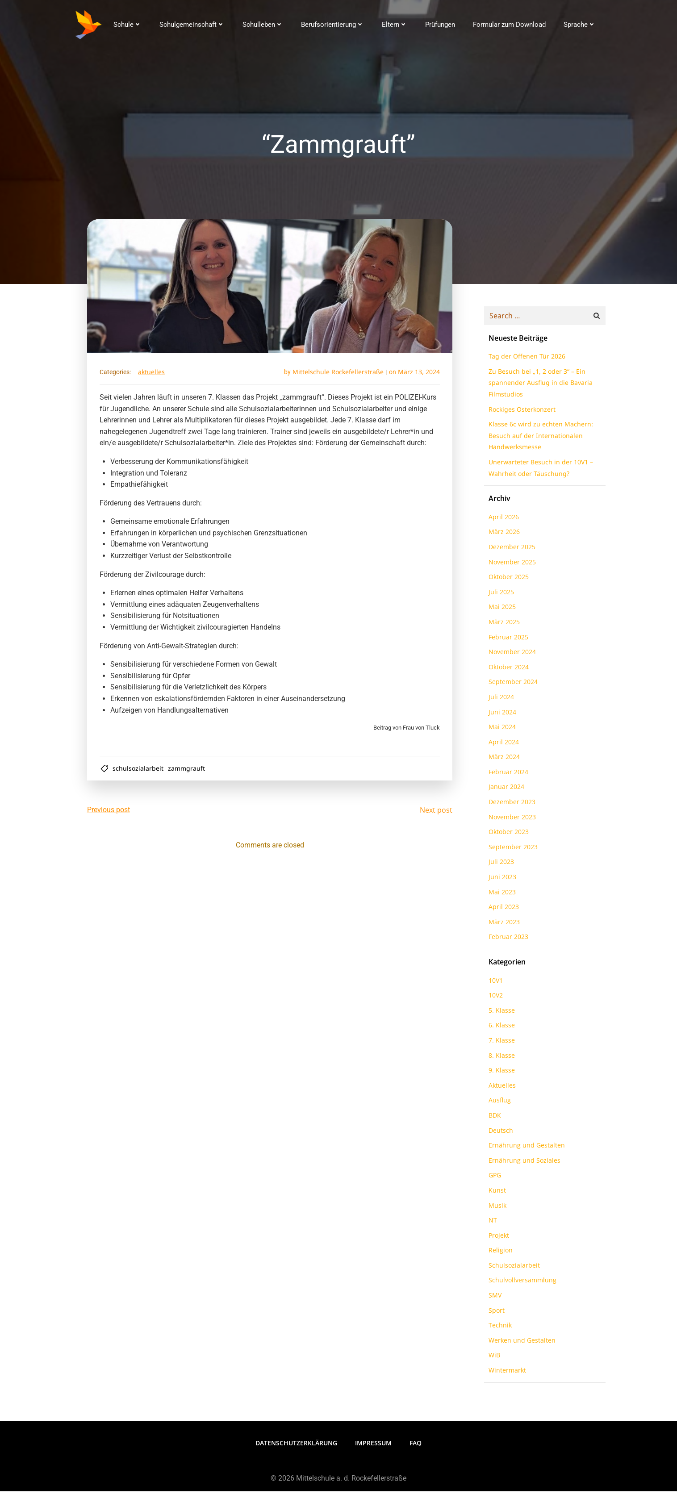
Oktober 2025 (507, 580)
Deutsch (499, 1133)
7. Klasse (500, 1043)
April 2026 (502, 520)
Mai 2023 (500, 895)
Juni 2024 (501, 715)
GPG (493, 1178)
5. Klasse (500, 1014)
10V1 (494, 983)
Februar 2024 (507, 775)
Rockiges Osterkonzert (520, 413)
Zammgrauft (188, 771)
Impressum (373, 1446)
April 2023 (502, 910)
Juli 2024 (500, 700)
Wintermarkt (506, 1373)
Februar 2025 (507, 640)
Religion (499, 1253)
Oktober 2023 (507, 835)
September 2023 (511, 850)
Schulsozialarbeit (139, 771)
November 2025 (511, 565)
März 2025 (502, 625)
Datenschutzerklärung (296, 1446)
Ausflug (498, 1103)
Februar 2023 (507, 940)
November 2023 (511, 820)
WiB (493, 1358)
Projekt (497, 1239)
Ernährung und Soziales (523, 1164)
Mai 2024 (500, 730)
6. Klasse (500, 1028)
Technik (498, 1328)
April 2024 (502, 745)
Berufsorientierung (332, 25)
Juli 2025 (500, 595)
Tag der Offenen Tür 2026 (525, 359)
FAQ (416, 1446)
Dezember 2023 (510, 805)
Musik (496, 1208)
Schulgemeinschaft (191, 25)
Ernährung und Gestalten (525, 1148)
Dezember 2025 (510, 550)
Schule (127, 25)
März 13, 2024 (417, 374)
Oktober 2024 (507, 670)
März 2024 (502, 760)
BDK (493, 1118)
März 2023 (502, 925)
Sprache (579, 25)
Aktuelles (153, 374)
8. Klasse (500, 1058)
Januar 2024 (505, 790)
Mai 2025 (500, 610)
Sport (495, 1314)
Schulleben (262, 25)
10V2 (494, 998)
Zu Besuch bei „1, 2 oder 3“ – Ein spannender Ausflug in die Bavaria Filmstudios (539, 386)
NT (491, 1223)
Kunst (496, 1193)
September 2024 (511, 685)
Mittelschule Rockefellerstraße (336, 374)
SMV (493, 1298)
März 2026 (502, 535)
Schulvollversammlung (521, 1283)
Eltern (394, 25)
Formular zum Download (508, 25)
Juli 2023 (500, 865)
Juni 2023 (501, 880)
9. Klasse (500, 1073)
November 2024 (511, 655)
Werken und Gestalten (520, 1344)
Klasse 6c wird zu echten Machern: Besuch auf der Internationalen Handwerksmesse (539, 439)
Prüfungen (440, 25)
